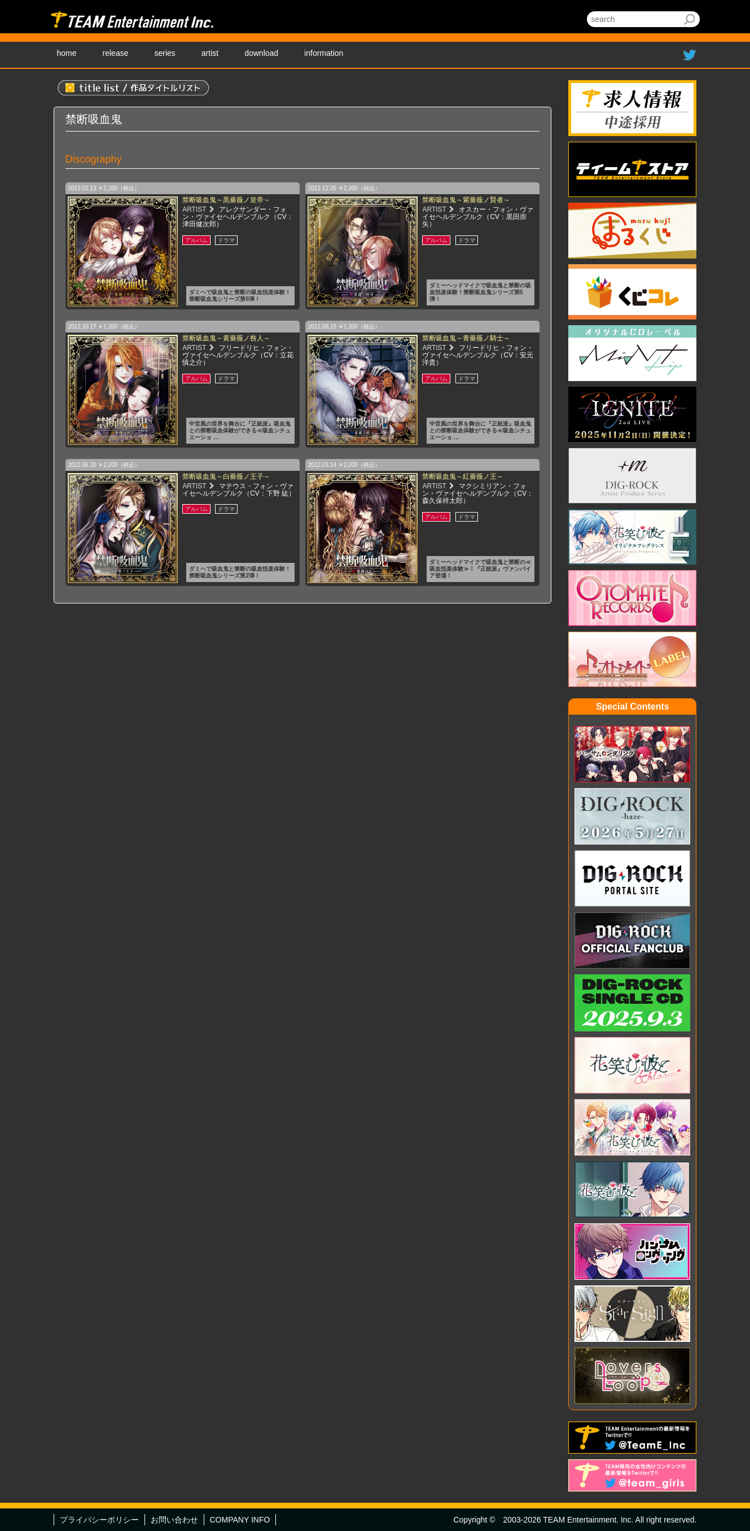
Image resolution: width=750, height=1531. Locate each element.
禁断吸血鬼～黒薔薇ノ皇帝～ (226, 200)
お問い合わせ (174, 1519)
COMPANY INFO (240, 1519)
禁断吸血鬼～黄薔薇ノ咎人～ (226, 338)
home (67, 53)
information (323, 53)
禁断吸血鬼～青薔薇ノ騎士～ (466, 338)
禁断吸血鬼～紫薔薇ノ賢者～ (466, 200)
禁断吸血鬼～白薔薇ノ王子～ (226, 476)
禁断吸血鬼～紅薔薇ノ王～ (462, 476)
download (261, 53)
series (164, 53)
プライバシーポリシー (99, 1519)
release (116, 53)
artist (209, 53)
